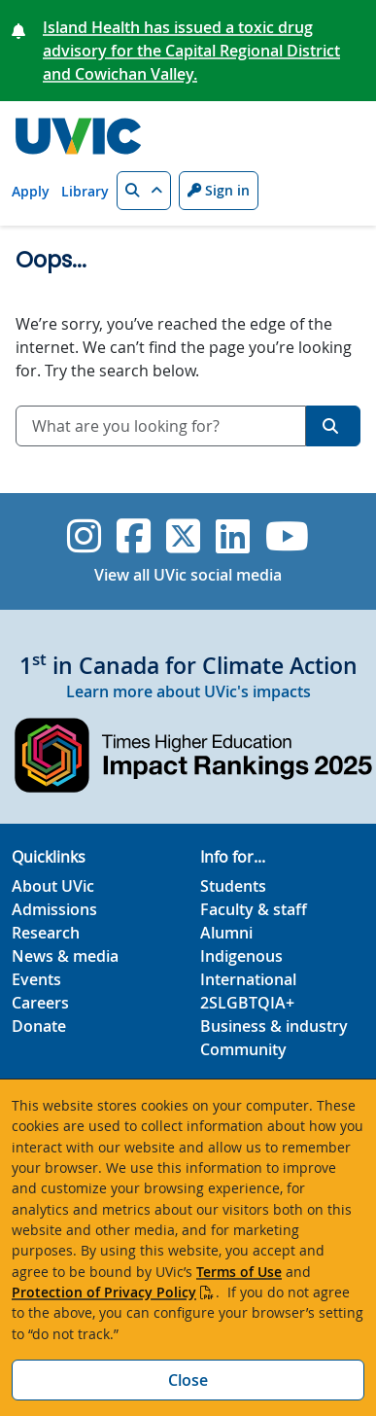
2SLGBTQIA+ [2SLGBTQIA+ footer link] (247, 1002)
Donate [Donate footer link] (39, 1026)
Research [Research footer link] (46, 932)
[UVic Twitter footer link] (183, 535)
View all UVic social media (188, 574)
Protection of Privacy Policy (104, 1292)
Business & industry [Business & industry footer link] (274, 1026)
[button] (144, 190)
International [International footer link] (248, 979)
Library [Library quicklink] (85, 191)
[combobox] (161, 426)
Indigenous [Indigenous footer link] (241, 956)
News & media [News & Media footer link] (65, 956)
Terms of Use (239, 1271)
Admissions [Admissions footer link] (54, 909)
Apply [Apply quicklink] (31, 191)
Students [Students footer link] (233, 886)
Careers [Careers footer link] (40, 1002)
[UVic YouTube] (287, 535)
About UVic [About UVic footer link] (53, 886)
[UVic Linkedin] (233, 535)
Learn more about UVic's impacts (188, 691)
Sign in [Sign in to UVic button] (219, 190)
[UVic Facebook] (134, 535)
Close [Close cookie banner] (188, 1380)
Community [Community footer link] (243, 1049)
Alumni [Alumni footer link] (226, 932)
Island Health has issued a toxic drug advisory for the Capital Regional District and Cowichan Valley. (191, 51)
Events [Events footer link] (36, 979)
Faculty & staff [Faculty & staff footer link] (253, 909)
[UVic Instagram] (84, 535)
